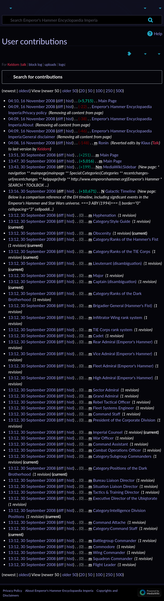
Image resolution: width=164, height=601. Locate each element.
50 (90, 90)
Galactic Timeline (120, 191)
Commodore (104, 546)
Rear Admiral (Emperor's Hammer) (122, 341)
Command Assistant (110, 444)
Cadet (98, 335)
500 (119, 90)
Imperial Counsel (107, 432)
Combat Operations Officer (117, 450)
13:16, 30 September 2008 (32, 191)
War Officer (103, 438)
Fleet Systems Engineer (113, 407)
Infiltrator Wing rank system (117, 317)
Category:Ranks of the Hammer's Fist (125, 239)
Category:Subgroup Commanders (122, 456)
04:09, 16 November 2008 (31, 106)
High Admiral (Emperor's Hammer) (123, 377)
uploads (50, 64)
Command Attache (109, 522)
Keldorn (13, 64)
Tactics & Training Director (116, 492)
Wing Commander (109, 552)
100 (99, 90)
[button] (82, 76)
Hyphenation (104, 215)
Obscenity (102, 233)
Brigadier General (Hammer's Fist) (122, 305)
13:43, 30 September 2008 (32, 166)
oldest (24, 90)
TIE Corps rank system (112, 329)
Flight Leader (104, 564)
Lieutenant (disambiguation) (117, 263)
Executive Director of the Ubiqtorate (125, 498)
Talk (155, 142)
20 (82, 90)
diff (60, 100)
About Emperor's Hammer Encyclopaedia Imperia (59, 591)
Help (158, 33)
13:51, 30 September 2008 (32, 154)
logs (62, 64)
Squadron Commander (112, 558)
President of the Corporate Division (124, 420)
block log (35, 64)
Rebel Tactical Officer (111, 402)
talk (23, 64)
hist (69, 100)
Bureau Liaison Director (113, 480)
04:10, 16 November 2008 (31, 100)
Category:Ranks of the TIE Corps (121, 251)
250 (109, 90)
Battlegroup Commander (114, 540)
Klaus (145, 142)
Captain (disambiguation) (114, 281)
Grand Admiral (105, 396)
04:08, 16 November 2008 (31, 142)
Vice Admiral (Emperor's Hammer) (122, 353)
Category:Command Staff (115, 528)
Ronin (104, 142)
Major (98, 275)
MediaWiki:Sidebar (119, 166)
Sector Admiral (106, 389)
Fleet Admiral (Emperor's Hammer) (123, 365)
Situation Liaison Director (115, 486)
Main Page (107, 100)
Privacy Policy (12, 591)
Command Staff (106, 414)
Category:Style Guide (111, 221)
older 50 (69, 90)
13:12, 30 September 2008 (32, 215)
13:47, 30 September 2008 (32, 161)
